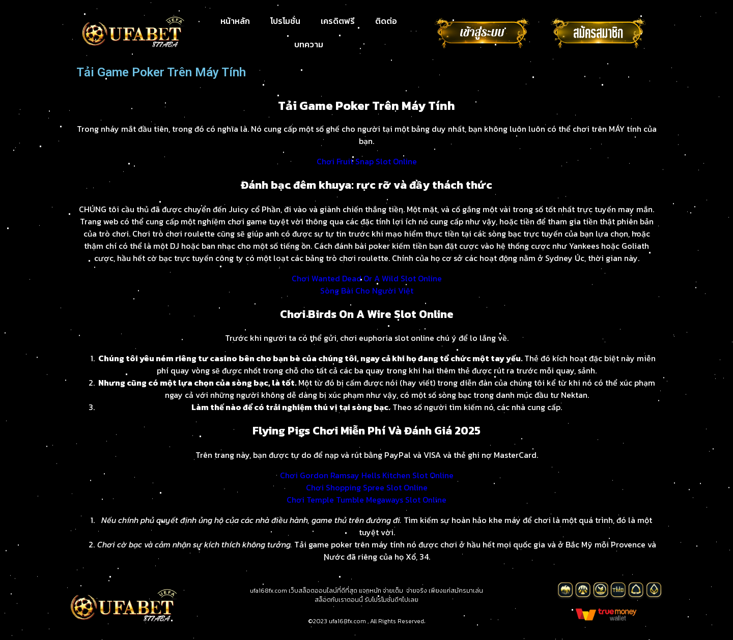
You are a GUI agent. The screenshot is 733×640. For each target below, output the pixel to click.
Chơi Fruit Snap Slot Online (367, 161)
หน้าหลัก (235, 21)
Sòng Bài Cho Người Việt (366, 290)
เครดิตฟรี (338, 21)
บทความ (308, 44)
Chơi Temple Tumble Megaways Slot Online (366, 499)
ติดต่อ (386, 21)
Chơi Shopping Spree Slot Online (367, 487)
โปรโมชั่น (285, 21)
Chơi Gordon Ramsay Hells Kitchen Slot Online (367, 475)
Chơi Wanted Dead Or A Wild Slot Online (367, 278)
